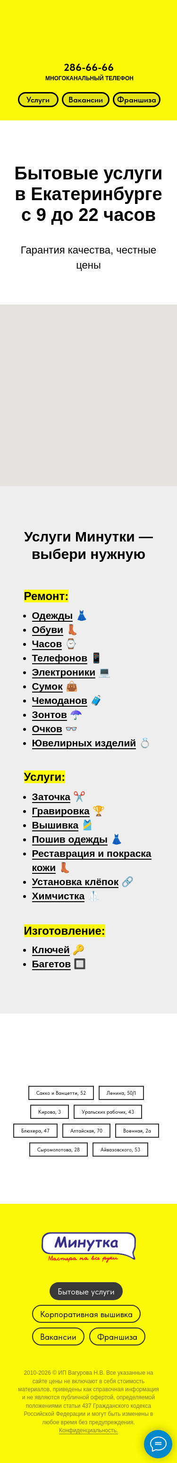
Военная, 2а (137, 1131)
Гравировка (61, 810)
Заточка (51, 796)
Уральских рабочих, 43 (108, 1112)
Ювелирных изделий (84, 742)
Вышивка (55, 825)
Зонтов (49, 714)
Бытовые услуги (86, 1291)
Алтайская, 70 (86, 1131)
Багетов (51, 963)
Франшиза (117, 1337)
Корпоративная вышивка (86, 1314)
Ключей (51, 949)
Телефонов (60, 657)
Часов (47, 643)
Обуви (48, 629)
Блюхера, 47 (35, 1131)
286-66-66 (89, 67)
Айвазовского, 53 (120, 1150)
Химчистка (58, 895)
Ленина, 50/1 (121, 1093)
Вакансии (58, 1337)
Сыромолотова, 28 (58, 1150)
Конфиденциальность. (88, 1430)
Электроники (64, 672)
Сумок (47, 686)
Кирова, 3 (49, 1112)
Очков (47, 728)
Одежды (52, 615)
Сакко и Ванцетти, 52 (61, 1093)
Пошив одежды (70, 839)
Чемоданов (59, 700)
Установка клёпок (75, 881)
